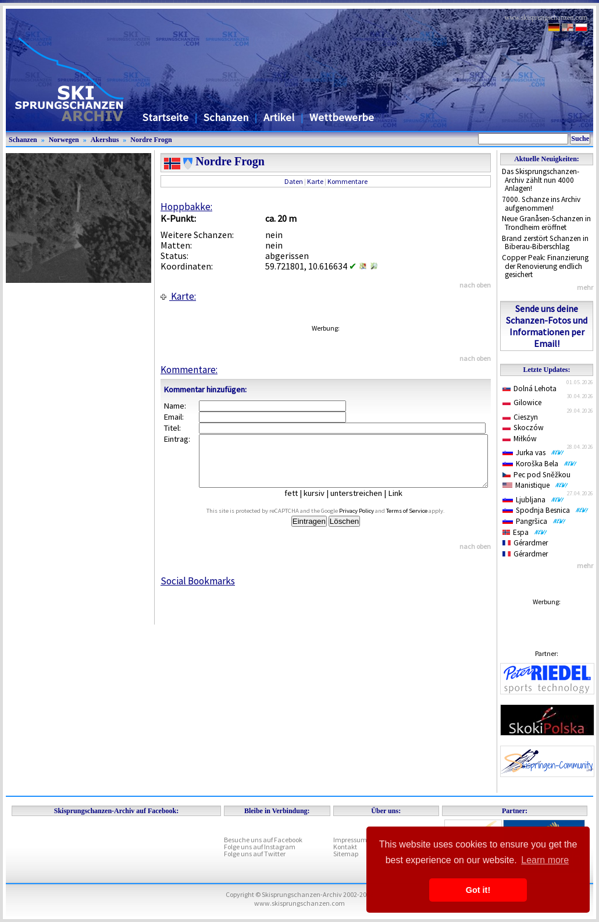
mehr (585, 287)
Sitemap (345, 853)
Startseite (165, 117)
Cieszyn (520, 417)
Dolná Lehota (529, 388)
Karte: (178, 296)
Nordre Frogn (151, 140)
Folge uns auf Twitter (255, 853)
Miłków (519, 439)
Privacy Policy (369, 521)
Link (404, 503)
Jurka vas (533, 453)
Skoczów (523, 427)
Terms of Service (420, 521)
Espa (524, 532)
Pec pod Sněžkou (536, 475)
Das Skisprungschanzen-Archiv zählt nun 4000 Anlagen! (540, 179)
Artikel (278, 117)
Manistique (535, 485)
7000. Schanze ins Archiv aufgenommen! (541, 203)
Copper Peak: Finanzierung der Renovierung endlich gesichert (545, 266)
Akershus (105, 140)
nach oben (475, 285)
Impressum (350, 839)
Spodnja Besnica (545, 510)
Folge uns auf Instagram (259, 846)
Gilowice (521, 402)
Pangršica (534, 521)
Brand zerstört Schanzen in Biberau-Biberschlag (545, 242)
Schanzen (226, 117)
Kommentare (347, 181)
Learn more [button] (545, 860)
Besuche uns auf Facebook (263, 839)
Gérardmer (525, 543)
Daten (293, 181)
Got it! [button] (478, 890)
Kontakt (345, 846)
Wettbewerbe (341, 117)
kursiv (322, 503)
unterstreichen (365, 503)
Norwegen (64, 140)
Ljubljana (533, 500)
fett (299, 503)
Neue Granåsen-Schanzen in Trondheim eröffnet (546, 223)
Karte (315, 181)
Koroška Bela (539, 464)
